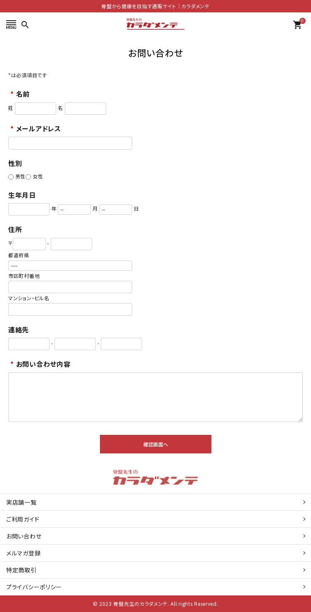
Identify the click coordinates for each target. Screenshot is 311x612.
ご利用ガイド (22, 519)
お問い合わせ (23, 536)
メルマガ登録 (23, 553)
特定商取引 (21, 570)
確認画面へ (155, 444)
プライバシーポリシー (34, 587)
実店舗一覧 (21, 502)
